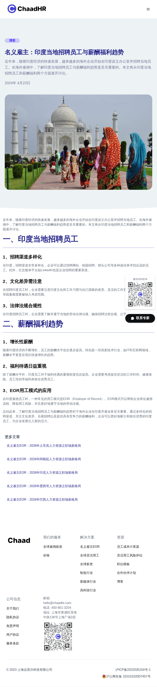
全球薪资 (86, 564)
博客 (120, 581)
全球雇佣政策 (52, 546)
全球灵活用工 (89, 555)
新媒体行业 (88, 581)
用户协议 (12, 634)
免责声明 (12, 626)
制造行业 (86, 572)
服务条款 (12, 643)
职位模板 (123, 564)
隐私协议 (12, 617)
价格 (46, 555)
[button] (148, 9)
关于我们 (12, 608)
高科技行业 (88, 590)
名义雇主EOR (90, 546)
